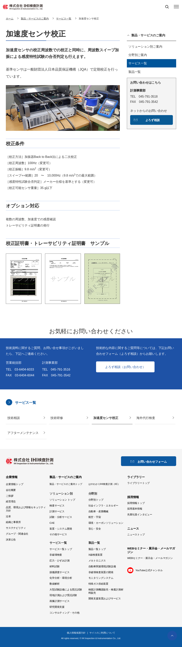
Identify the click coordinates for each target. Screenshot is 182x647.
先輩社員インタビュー (139, 514)
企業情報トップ (14, 484)
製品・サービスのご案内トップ (65, 484)
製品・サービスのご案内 (148, 35)
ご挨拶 (9, 495)
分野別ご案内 (137, 55)
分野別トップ (95, 499)
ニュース (133, 528)
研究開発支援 (56, 606)
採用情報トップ (136, 503)
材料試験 (54, 566)
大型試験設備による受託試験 (65, 589)
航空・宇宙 (94, 517)
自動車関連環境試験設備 (102, 566)
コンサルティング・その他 (64, 612)
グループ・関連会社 (17, 533)
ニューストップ (136, 534)
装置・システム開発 (60, 528)
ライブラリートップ (138, 483)
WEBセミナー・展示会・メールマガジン (150, 558)
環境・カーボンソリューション (105, 522)
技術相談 (13, 418)
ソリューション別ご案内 (145, 46)
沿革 (8, 516)
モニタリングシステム (100, 577)
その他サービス (58, 534)
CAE (52, 522)
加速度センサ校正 (105, 418)
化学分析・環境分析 (60, 577)
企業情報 (12, 477)
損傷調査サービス (59, 572)
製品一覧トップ (97, 549)
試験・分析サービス (60, 517)
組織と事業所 (13, 522)
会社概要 (11, 490)
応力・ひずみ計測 (59, 560)
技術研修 (56, 418)
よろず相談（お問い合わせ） (125, 367)
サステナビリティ (16, 527)
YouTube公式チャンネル (149, 570)
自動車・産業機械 (98, 511)
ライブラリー (136, 477)
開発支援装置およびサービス (104, 598)
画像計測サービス (59, 601)
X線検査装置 (95, 554)
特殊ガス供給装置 (98, 583)
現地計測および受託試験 (63, 595)
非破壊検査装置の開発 (100, 572)
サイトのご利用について (102, 632)
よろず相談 (152, 120)
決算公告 (11, 539)
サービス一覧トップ (60, 549)
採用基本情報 (134, 508)
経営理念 (11, 501)
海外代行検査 (145, 418)
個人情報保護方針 (76, 632)
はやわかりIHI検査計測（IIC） (104, 484)
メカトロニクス (97, 560)
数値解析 (54, 583)
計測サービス (56, 511)
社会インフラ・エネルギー (103, 505)
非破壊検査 (55, 554)
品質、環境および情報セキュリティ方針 (26, 509)
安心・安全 (94, 528)
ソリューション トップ (62, 499)
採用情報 (133, 497)
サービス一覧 (137, 63)
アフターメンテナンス (23, 433)
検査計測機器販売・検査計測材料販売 (105, 591)
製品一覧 (134, 71)
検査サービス (56, 505)
